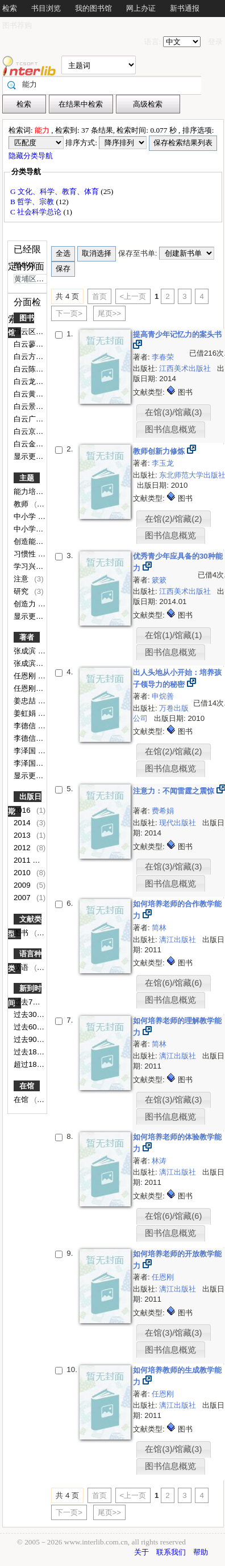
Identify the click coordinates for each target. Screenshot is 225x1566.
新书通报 (184, 8)
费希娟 (163, 811)
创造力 (26, 604)
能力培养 (29, 491)
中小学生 (29, 529)
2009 (23, 885)
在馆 (26, 1086)
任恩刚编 (29, 688)
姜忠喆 (26, 701)
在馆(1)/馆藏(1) (173, 635)
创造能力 (29, 541)
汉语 (22, 967)
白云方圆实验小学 (44, 356)
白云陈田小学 (37, 369)
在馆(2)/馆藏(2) (173, 519)
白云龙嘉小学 (37, 381)
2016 (23, 810)
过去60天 (30, 1027)
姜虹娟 (26, 713)
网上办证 (141, 8)
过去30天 (30, 1014)
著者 (26, 637)
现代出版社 (178, 822)
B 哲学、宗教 (33, 201)
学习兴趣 (29, 566)
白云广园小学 (37, 419)
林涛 (159, 1160)
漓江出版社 (178, 939)
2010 (23, 872)
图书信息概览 (170, 429)
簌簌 (159, 580)
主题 (26, 478)
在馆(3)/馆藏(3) (173, 412)
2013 (23, 835)
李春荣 (163, 357)
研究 (22, 591)
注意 (22, 579)
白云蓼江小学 (37, 344)
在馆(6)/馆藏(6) (173, 982)
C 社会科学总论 (37, 212)
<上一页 (133, 296)
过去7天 (28, 1002)
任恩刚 (26, 676)
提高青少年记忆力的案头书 (177, 334)
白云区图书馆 (37, 331)
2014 (23, 822)
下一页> (69, 313)
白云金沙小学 (37, 444)
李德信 (26, 725)
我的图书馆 (93, 8)
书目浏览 (46, 8)
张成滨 (26, 651)
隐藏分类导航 (32, 155)
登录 (215, 41)
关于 (141, 1552)
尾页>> (110, 313)
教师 (22, 504)
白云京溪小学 (37, 431)
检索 (9, 8)
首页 (99, 296)
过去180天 (32, 1052)
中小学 (26, 516)
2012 (23, 847)
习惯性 (26, 554)
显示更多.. (30, 456)
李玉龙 (163, 463)
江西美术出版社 (186, 368)
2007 (23, 897)
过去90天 (30, 1039)
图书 (22, 932)
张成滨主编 (33, 663)
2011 (23, 860)
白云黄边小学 (37, 394)
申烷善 (163, 696)
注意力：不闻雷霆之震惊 (174, 791)
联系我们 (171, 1552)
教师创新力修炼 (160, 451)
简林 (159, 927)
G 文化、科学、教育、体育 (55, 191)
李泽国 (26, 750)
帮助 (200, 1552)
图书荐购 (17, 25)
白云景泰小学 (37, 406)
